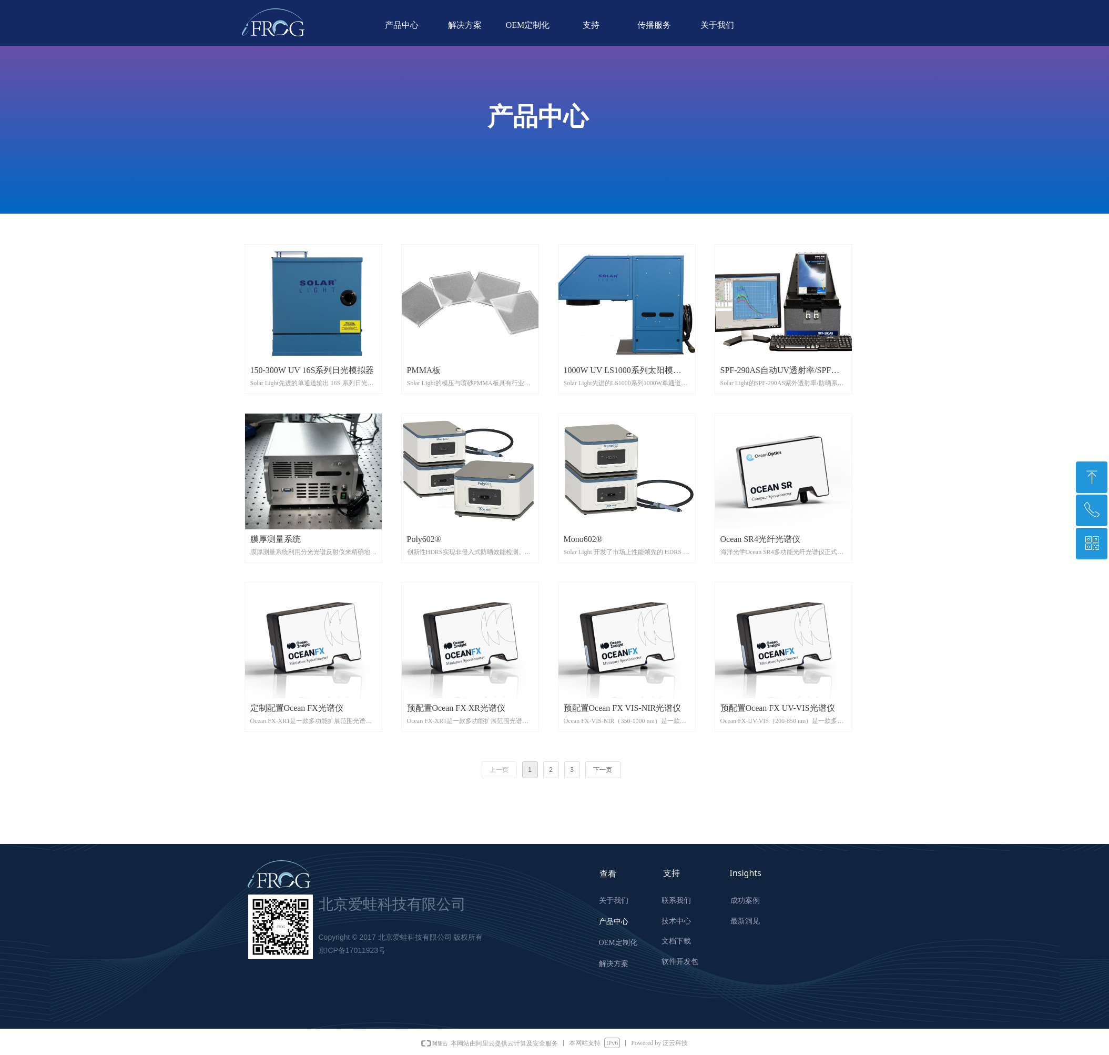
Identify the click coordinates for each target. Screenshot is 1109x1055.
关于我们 (717, 25)
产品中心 (402, 25)
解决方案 (465, 25)
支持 (591, 25)
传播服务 (654, 25)
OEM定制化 (528, 25)
